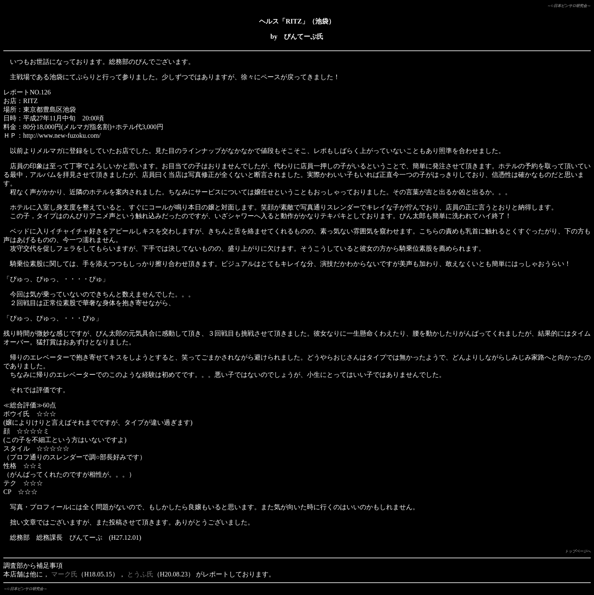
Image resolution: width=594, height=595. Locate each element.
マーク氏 (64, 574)
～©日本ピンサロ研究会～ (569, 6)
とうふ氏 (140, 574)
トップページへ (578, 551)
